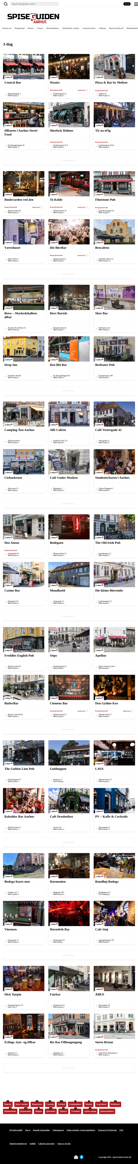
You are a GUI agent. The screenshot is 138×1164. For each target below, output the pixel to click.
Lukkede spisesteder (46, 1144)
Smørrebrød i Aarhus (70, 28)
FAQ (121, 1130)
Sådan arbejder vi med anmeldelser (81, 1130)
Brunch (31, 28)
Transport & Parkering (107, 1130)
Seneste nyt (6, 28)
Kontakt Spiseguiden (41, 1130)
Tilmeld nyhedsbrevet (18, 1144)
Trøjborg (102, 28)
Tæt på (127, 4)
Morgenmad (20, 28)
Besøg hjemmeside (56, 90)
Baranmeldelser (52, 28)
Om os (27, 1130)
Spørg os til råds (64, 1144)
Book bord (81, 90)
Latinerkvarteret (89, 28)
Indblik (33, 1144)
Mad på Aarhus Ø (116, 28)
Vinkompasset (58, 1130)
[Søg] (6, 3)
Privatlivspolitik (15, 1130)
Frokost (40, 28)
